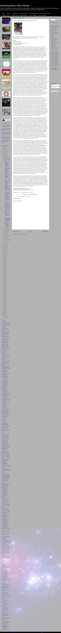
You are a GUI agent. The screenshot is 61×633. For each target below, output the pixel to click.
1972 (4, 313)
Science (3, 574)
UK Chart (4, 607)
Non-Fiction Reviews (6, 533)
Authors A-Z (15, 13)
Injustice (3, 472)
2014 (4, 246)
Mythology (4, 514)
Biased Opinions (5, 355)
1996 (4, 275)
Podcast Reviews (5, 542)
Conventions (4, 404)
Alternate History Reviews (5, 335)
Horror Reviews (5, 453)
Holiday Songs (4, 452)
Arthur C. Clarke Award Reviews (5, 345)
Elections (3, 419)
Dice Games (4, 408)
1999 (4, 270)
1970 (4, 317)
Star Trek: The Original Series (5, 587)
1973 (4, 312)
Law (3, 482)
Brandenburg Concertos (4, 371)
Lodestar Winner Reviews (5, 494)
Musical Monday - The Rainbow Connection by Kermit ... (7, 224)
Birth (3, 359)
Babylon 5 (4, 352)
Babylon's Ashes (30, 189)
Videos (3, 610)
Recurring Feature (5, 558)
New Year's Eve (5, 527)
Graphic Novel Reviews (4, 444)
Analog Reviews (5, 336)
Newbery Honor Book (6, 528)
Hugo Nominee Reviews (5, 464)
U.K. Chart (4, 604)
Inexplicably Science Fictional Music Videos (6, 470)
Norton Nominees (5, 536)
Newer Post (16, 231)
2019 (4, 153)
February (6, 239)
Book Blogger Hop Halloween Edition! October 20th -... (7, 188)
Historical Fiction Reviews (5, 449)
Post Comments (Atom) (22, 234)
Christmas (4, 391)
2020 (4, 151)
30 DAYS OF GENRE (54, 25)
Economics (4, 416)
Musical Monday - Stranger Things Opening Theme (7, 170)
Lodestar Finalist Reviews (5, 491)
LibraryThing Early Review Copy (5, 484)
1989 (4, 286)
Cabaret (3, 372)
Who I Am (9, 13)
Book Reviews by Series (45, 13)
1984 (4, 294)
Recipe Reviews (5, 556)
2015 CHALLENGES (54, 59)
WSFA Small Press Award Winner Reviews (5, 626)
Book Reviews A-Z (23, 13)
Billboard (3, 356)
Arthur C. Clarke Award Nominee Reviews (5, 342)
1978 (4, 304)
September (6, 228)
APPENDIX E (53, 31)
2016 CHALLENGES (54, 57)
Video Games (4, 608)
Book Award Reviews (34, 13)
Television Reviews (42, 15)
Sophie (3, 583)
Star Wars (4, 588)
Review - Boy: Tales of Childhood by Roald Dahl (6, 129)
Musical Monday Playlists (5, 513)
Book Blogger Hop (5, 363)
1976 (4, 307)
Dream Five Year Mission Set (5, 411)
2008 (4, 256)
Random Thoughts (5, 552)
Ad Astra (3, 327)
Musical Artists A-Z (24, 15)
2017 (4, 156)
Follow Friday (4, 435)
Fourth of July (4, 437)
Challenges (4, 384)
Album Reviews (5, 331)
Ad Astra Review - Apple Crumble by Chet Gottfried (7, 204)
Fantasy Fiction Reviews (5, 424)
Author (3, 350)
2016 (4, 243)
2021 (4, 150)
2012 (4, 249)
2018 (4, 155)
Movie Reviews (15, 15)
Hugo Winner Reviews (6, 465)
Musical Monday (33, 15)
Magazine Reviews (6, 15)
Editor (3, 417)
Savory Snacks (5, 572)
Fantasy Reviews (5, 426)
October (6, 161)
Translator (4, 602)
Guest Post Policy (5, 445)
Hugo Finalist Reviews (6, 456)
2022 (4, 148)
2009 (4, 254)
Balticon (3, 353)
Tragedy (3, 601)
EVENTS (52, 36)
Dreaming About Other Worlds (14, 5)
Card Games (4, 380)
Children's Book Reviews (5, 390)
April (5, 236)
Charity (3, 387)
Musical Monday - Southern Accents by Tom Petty (7, 194)
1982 (4, 297)
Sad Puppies (4, 571)
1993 (4, 280)
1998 (4, 272)
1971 (4, 315)
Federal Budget (5, 429)
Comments (53, 87)
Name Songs (4, 521)
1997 (4, 273)
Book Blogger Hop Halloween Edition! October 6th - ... (7, 214)
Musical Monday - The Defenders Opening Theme (7, 182)
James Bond (4, 480)
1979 (4, 302)
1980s (3, 321)
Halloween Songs (5, 447)
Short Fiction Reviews (6, 579)
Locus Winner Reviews (4, 489)
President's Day (5, 546)
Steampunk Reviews (6, 590)
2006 (4, 259)
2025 (4, 147)
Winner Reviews (5, 613)
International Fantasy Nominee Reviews (6, 475)
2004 (4, 262)
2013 (4, 248)
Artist (3, 349)
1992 (4, 281)
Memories (4, 502)
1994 (4, 278)
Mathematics (4, 498)
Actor (3, 325)
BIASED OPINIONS (54, 32)
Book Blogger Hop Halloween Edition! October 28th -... (7, 176)
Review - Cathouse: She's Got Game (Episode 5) (5, 141)
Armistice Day (4, 339)
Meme (3, 499)
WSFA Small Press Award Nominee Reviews (5, 622)
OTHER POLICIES (54, 49)
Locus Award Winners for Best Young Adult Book (6, 133)
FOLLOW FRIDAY (54, 38)
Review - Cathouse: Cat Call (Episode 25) (6, 137)
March (5, 238)
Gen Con (3, 440)
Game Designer (5, 438)
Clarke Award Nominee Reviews (5, 395)
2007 (4, 257)
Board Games (4, 362)
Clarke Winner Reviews (4, 397)
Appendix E (4, 338)
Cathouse (4, 383)
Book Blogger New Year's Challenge (5, 367)
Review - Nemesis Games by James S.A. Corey (6, 164)
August (5, 230)
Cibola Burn (27, 188)
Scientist (3, 578)
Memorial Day (4, 501)
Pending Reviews (5, 540)
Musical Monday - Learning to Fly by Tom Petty (7, 208)
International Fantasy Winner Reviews (6, 477)
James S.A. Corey (16, 192)
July (5, 231)
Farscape (4, 427)
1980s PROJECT (54, 29)
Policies (3, 543)
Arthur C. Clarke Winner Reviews (5, 347)
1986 (4, 291)
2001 (4, 267)
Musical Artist (4, 509)
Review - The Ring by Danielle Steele (6, 126)
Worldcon (4, 620)
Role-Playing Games (6, 567)
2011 (4, 251)
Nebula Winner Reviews (5, 525)
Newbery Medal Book (6, 531)
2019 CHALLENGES (54, 53)
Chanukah (4, 386)
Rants (3, 555)
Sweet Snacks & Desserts (5, 593)
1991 (4, 283)
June (5, 233)
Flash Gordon (4, 434)
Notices (3, 539)
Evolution (4, 422)
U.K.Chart (4, 605)
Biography (4, 358)
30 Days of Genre (5, 324)
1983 (4, 296)
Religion (3, 560)
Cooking (3, 405)
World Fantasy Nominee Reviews (5, 615)
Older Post (45, 231)
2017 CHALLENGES (54, 56)
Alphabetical (4, 332)
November (6, 159)
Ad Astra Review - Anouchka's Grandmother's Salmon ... (7, 220)
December (6, 158)
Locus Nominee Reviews (5, 486)
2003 (4, 264)
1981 (4, 299)
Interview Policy (5, 479)
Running (3, 569)
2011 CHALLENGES (54, 65)
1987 (4, 289)
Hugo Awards (4, 455)
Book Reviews (18, 196)
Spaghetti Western (5, 584)
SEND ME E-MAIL (54, 22)
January (6, 241)
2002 (4, 265)
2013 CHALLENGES (54, 62)
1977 (4, 305)
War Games (4, 611)
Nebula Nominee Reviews (5, 523)
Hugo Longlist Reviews (4, 461)
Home (3, 13)
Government (4, 441)
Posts (52, 85)
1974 (4, 310)
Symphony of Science (6, 595)
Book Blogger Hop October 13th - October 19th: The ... (7, 198)
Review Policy (4, 563)
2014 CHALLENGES (54, 60)
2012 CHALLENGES (54, 63)
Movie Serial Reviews (6, 505)
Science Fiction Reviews (26, 196)
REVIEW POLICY (54, 47)
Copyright (4, 407)
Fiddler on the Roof (5, 430)
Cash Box (4, 381)
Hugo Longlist (4, 459)
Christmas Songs (5, 393)
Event (3, 420)
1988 (4, 288)
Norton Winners (5, 537)
